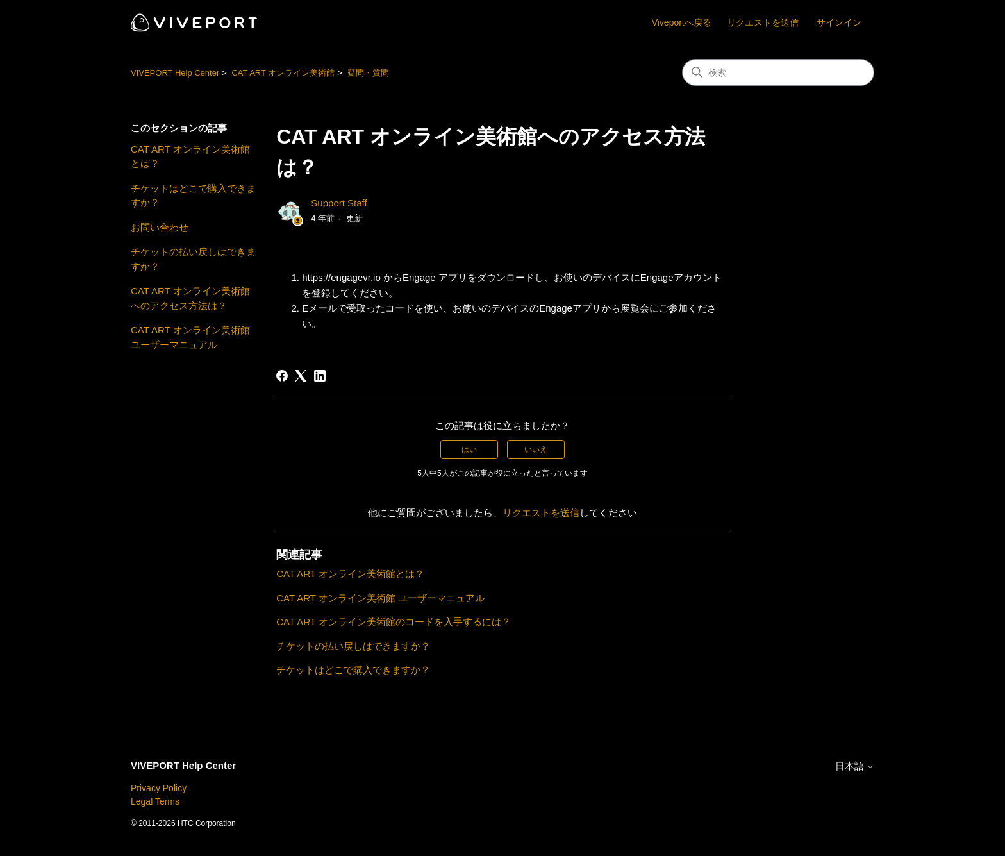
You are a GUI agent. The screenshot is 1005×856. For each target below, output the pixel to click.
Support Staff (339, 202)
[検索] (778, 72)
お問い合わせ (159, 227)
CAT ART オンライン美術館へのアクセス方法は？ (190, 298)
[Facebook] (282, 376)
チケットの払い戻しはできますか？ (193, 259)
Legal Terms (155, 801)
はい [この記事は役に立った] (469, 449)
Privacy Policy (159, 788)
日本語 (854, 765)
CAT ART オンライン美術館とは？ (190, 156)
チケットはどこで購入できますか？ (193, 195)
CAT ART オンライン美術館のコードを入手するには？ (393, 621)
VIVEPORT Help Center (175, 73)
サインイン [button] (839, 22)
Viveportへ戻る (681, 22)
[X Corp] (300, 376)
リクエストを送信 (763, 22)
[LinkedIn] (320, 376)
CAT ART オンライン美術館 (283, 73)
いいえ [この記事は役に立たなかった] (535, 449)
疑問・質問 (368, 73)
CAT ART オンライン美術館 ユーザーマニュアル (190, 337)
